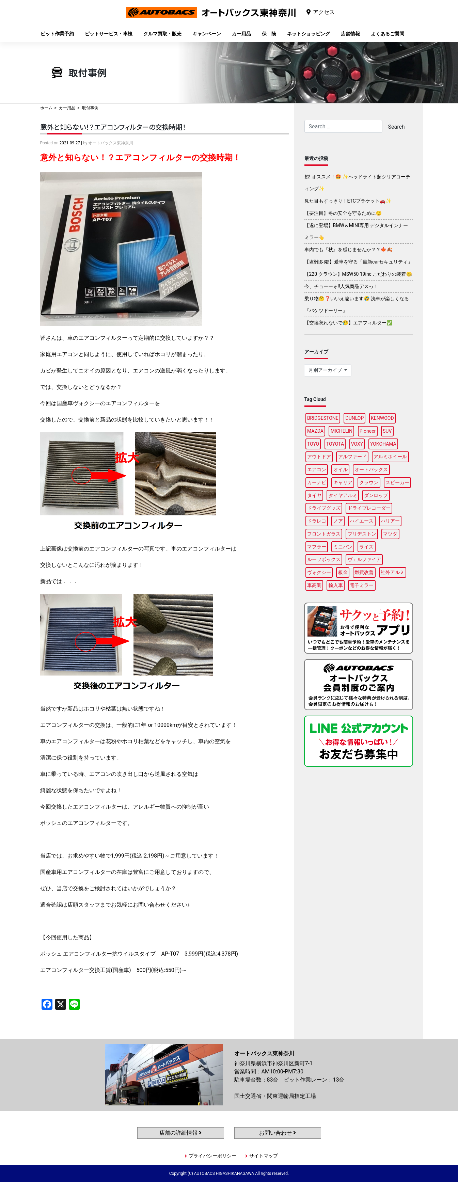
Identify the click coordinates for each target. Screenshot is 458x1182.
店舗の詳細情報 (180, 1133)
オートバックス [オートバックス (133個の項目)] (371, 469)
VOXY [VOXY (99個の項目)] (357, 444)
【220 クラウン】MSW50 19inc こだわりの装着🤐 (358, 274)
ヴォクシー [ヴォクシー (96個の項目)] (319, 572)
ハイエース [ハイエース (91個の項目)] (362, 521)
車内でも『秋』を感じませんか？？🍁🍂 (348, 249)
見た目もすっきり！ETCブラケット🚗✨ (348, 201)
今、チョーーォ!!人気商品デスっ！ (341, 286)
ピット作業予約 (57, 33)
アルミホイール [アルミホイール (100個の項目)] (390, 456)
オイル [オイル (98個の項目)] (340, 469)
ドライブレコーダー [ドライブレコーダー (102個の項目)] (369, 508)
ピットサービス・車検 (108, 33)
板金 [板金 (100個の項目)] (343, 572)
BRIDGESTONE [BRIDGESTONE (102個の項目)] (322, 418)
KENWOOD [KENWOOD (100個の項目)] (382, 418)
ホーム (46, 108)
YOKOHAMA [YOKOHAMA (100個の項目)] (383, 444)
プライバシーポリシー (212, 1156)
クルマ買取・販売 (162, 33)
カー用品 (241, 33)
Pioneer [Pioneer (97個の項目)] (368, 431)
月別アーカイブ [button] (326, 370)
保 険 (269, 33)
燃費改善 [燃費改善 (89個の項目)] (364, 572)
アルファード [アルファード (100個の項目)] (352, 456)
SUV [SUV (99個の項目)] (387, 431)
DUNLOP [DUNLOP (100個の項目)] (354, 418)
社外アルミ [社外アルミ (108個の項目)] (393, 572)
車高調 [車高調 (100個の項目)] (314, 585)
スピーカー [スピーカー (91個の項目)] (397, 482)
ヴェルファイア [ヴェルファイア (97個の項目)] (364, 559)
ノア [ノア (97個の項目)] (338, 521)
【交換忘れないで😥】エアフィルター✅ (348, 322)
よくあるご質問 (387, 33)
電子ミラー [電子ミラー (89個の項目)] (362, 585)
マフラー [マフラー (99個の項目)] (316, 546)
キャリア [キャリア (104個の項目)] (342, 482)
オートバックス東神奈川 (211, 17)
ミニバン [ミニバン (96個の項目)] (342, 546)
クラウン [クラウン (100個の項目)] (368, 482)
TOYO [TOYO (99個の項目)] (313, 444)
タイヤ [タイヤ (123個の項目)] (314, 495)
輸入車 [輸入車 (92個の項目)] (336, 585)
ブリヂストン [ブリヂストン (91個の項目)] (362, 534)
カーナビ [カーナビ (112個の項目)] (316, 482)
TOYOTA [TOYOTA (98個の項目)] (335, 444)
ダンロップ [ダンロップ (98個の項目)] (376, 495)
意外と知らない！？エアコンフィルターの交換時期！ (113, 127)
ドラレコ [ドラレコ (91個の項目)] (316, 521)
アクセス (324, 12)
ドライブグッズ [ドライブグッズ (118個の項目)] (324, 508)
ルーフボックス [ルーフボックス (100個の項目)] (324, 559)
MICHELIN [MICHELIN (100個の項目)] (341, 431)
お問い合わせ (277, 1133)
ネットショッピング (308, 33)
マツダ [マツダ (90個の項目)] (390, 534)
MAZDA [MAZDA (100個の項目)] (315, 431)
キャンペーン (206, 33)
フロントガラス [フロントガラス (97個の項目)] (324, 534)
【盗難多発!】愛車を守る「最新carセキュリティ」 (358, 262)
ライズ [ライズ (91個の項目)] (366, 546)
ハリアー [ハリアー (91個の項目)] (390, 521)
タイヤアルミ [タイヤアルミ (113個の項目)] (343, 495)
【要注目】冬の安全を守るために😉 (343, 213)
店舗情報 (350, 33)
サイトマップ (263, 1156)
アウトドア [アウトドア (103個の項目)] (319, 456)
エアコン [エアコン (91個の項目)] (316, 469)
